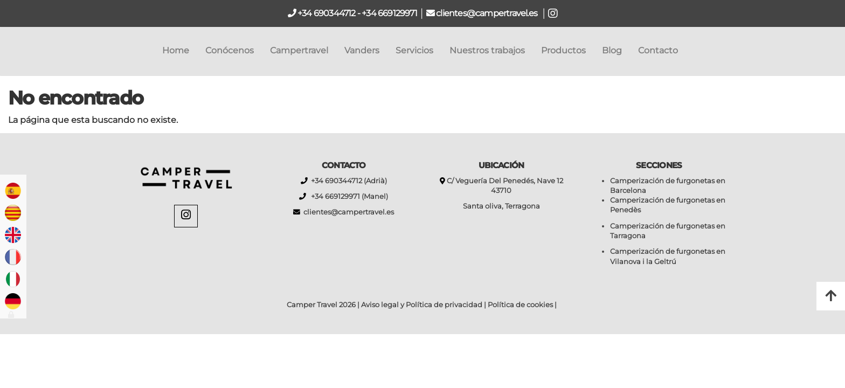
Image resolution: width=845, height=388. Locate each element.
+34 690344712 (326, 13)
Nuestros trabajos (487, 50)
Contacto (658, 50)
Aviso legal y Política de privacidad (421, 305)
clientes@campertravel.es (487, 13)
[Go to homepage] (5, 50)
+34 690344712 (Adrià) (347, 181)
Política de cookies (520, 305)
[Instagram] (186, 216)
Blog (612, 50)
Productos (563, 50)
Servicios (414, 50)
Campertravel (299, 50)
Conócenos (229, 50)
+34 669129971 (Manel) (347, 196)
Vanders (361, 50)
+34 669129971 (389, 13)
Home (175, 50)
